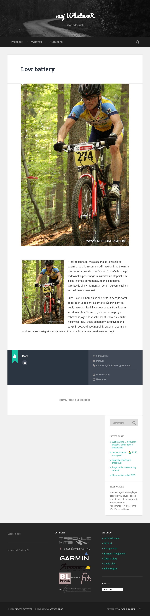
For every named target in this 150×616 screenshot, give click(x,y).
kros (104, 365)
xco (128, 365)
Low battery (38, 69)
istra (98, 365)
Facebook (17, 42)
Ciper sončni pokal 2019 (123, 475)
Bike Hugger (111, 568)
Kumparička (110, 548)
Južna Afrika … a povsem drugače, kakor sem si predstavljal (124, 444)
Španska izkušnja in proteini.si (121, 461)
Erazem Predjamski (115, 553)
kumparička (113, 365)
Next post (101, 379)
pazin (123, 365)
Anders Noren (126, 609)
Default (100, 361)
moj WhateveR (75, 15)
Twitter (36, 42)
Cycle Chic (109, 563)
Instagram (56, 42)
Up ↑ (140, 609)
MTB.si (108, 543)
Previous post (103, 374)
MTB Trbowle (111, 538)
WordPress (56, 609)
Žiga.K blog (110, 558)
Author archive (24, 362)
